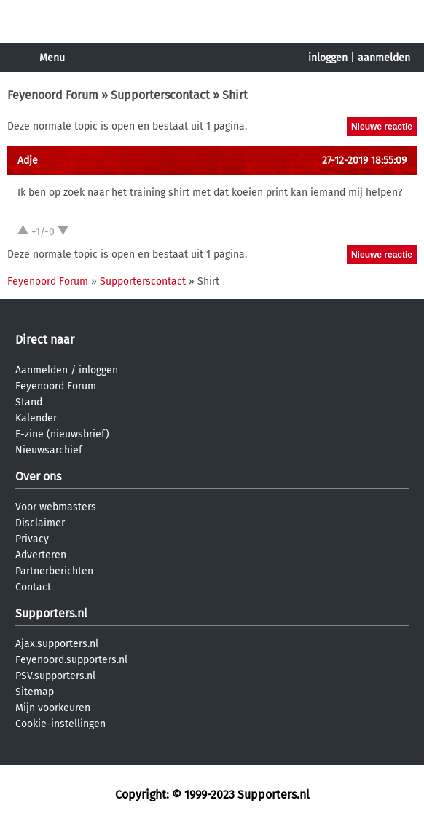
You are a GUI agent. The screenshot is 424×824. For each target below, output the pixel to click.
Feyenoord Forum (52, 95)
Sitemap (34, 692)
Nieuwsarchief (48, 450)
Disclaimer (40, 523)
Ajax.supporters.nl (56, 644)
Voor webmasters (55, 507)
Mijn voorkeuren (52, 708)
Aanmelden (41, 370)
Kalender (36, 418)
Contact (33, 587)
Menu (52, 58)
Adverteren (40, 555)
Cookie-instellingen (60, 724)
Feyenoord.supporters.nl (71, 660)
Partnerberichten (54, 571)
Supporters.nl (51, 613)
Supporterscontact (160, 95)
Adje (27, 160)
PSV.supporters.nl (55, 676)
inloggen (328, 58)
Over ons (38, 476)
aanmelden (384, 58)
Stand (28, 402)
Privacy (32, 539)
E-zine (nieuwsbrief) (62, 434)
